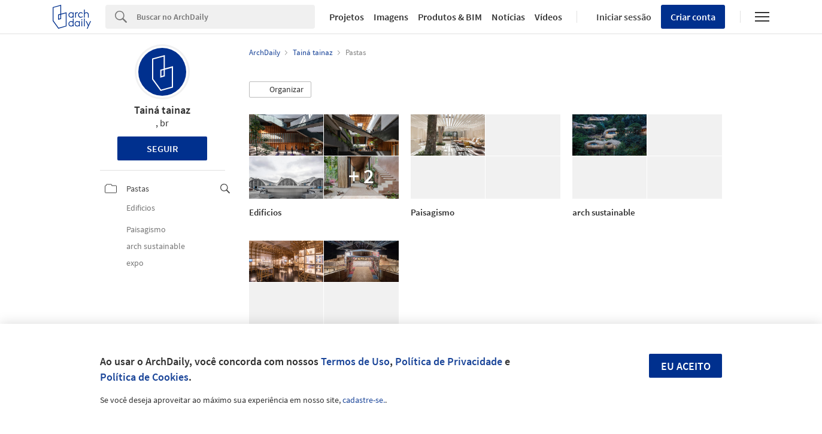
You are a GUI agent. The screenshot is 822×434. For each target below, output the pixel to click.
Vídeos (548, 17)
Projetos (346, 17)
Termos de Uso (355, 361)
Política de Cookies (144, 377)
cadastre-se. (363, 399)
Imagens (391, 17)
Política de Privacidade (448, 361)
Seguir (162, 148)
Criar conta (693, 17)
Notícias (508, 17)
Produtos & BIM (450, 17)
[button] (280, 89)
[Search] (226, 17)
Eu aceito (686, 366)
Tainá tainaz (162, 110)
